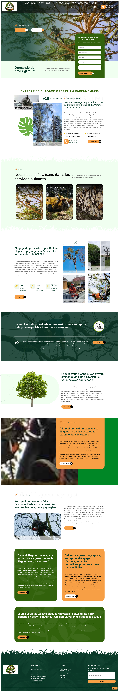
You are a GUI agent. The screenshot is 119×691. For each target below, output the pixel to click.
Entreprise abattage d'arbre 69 (47, 4)
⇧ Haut (114, 688)
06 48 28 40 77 (110, 8)
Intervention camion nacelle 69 (87, 4)
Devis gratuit (20, 297)
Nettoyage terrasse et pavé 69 (66, 4)
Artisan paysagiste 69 (80, 4)
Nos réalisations (21, 30)
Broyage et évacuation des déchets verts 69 (94, 5)
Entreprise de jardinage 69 (54, 4)
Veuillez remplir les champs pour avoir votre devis (88, 38)
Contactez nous (37, 30)
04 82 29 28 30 (110, 6)
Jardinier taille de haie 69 (60, 4)
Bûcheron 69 (41, 3)
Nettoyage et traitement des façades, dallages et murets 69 (73, 7)
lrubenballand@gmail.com (66, 673)
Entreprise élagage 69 (26, 4)
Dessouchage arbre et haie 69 (33, 4)
